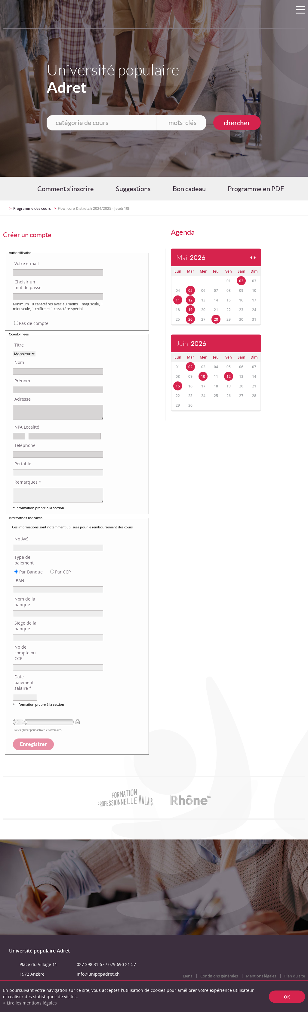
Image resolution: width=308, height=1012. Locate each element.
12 (190, 300)
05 (190, 290)
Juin (191, 343)
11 (178, 300)
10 (203, 376)
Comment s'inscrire (65, 188)
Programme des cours (32, 208)
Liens (187, 976)
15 (178, 386)
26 (190, 319)
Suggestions (133, 188)
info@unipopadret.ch (98, 974)
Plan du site (294, 976)
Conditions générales (219, 976)
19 (190, 309)
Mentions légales (261, 976)
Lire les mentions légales (32, 1003)
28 (216, 319)
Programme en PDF (256, 188)
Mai (190, 257)
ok (287, 996)
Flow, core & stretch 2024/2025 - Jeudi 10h (94, 208)
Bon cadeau (189, 188)
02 (241, 280)
